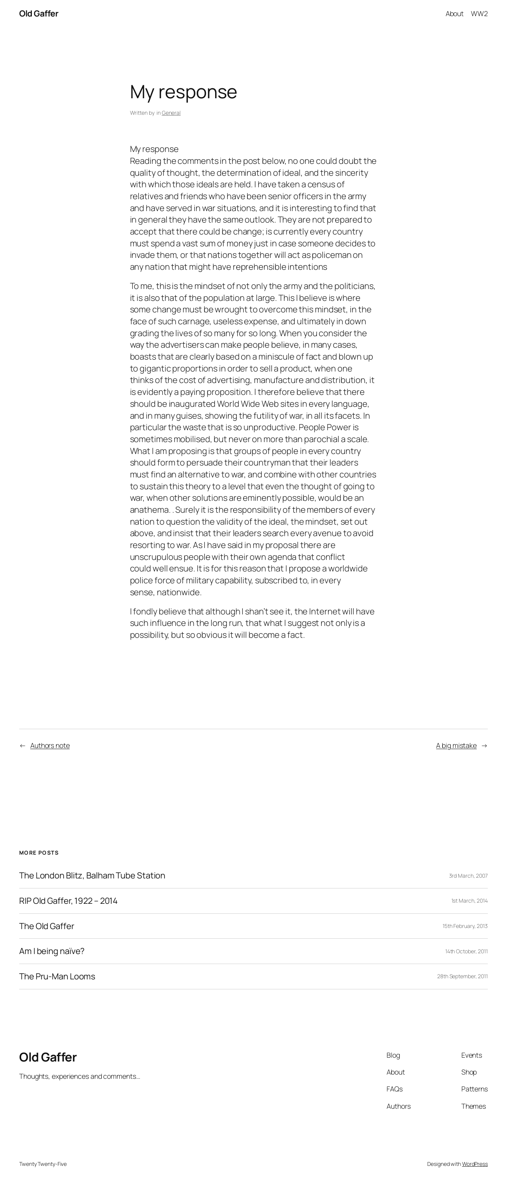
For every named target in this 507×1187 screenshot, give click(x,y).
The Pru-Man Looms (57, 976)
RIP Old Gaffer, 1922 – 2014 (68, 901)
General (171, 112)
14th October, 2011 (466, 951)
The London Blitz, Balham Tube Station (92, 875)
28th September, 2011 (462, 976)
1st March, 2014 (469, 900)
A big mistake (456, 745)
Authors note (50, 745)
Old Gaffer (38, 13)
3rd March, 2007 (468, 875)
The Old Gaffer (46, 926)
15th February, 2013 (465, 925)
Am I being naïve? (51, 951)
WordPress (475, 1163)
